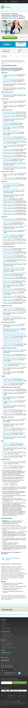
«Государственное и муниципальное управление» (14, 436)
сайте (17, 531)
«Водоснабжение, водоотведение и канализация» (15, 166)
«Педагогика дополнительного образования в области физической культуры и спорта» (14, 268)
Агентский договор (6, 642)
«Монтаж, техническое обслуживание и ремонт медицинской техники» (14, 308)
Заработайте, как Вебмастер (8, 635)
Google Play (13, 670)
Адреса (11, 56)
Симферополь (14, 1)
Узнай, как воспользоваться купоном (12, 558)
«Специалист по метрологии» (10, 74)
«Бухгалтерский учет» (8, 354)
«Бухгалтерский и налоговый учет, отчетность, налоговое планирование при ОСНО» (14, 358)
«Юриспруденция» (7, 455)
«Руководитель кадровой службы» (11, 396)
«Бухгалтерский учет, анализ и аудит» (12, 367)
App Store (5, 670)
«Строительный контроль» (9, 115)
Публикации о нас (6, 623)
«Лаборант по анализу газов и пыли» (11, 328)
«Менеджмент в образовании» (10, 230)
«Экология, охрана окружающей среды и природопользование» (12, 378)
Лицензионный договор (7, 644)
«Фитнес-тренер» (7, 302)
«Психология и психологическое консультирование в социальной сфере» (12, 189)
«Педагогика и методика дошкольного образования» (12, 222)
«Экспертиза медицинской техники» (11, 312)
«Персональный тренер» (9, 296)
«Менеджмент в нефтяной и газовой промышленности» (11, 428)
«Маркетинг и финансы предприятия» (12, 350)
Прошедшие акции (6, 637)
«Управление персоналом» (9, 389)
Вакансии (4, 625)
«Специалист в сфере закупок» (10, 173)
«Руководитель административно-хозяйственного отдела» (15, 141)
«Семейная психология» (8, 204)
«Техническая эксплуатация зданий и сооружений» (12, 123)
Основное (4, 56)
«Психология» (6, 198)
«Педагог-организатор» (8, 238)
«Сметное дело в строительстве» (10, 126)
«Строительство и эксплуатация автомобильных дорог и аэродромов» (14, 137)
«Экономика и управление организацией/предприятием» (13, 432)
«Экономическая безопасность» (10, 371)
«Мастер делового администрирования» (12, 423)
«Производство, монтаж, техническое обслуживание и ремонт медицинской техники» (14, 316)
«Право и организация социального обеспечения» (15, 447)
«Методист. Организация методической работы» (14, 241)
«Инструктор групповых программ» (11, 284)
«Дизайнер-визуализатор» (9, 152)
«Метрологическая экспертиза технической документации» (13, 79)
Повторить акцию (9, 37)
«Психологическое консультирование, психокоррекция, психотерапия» (12, 184)
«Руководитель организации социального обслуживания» (13, 466)
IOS (21, 60)
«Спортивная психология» (9, 210)
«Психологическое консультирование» (12, 194)
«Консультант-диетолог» (8, 251)
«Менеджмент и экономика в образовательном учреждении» (14, 235)
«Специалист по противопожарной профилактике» (15, 94)
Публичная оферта (6, 646)
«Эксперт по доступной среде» (10, 145)
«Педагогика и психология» (9, 201)
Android (3, 61)
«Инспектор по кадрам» (8, 413)
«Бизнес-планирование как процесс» (11, 419)
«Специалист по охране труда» (10, 101)
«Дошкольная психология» (9, 213)
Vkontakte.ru (4, 660)
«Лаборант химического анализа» (11, 324)
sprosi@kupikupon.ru (6, 652)
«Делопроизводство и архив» (10, 400)
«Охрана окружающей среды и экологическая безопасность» (14, 383)
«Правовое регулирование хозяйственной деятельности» (13, 443)
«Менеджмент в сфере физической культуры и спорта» (14, 259)
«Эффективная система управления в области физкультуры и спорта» (14, 255)
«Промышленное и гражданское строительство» (14, 162)
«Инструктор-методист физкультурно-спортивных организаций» (15, 273)
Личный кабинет (26, 1)
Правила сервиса (6, 627)
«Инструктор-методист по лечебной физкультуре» (15, 263)
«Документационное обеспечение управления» (14, 405)
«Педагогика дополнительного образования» (13, 226)
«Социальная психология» (9, 207)
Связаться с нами (5, 654)
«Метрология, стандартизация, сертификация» (14, 87)
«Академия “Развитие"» (6, 70)
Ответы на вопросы (6, 629)
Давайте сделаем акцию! (7, 634)
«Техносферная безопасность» (10, 105)
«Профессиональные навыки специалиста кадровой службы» (13, 410)
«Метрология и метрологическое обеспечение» (14, 83)
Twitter (6, 660)
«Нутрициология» (7, 248)
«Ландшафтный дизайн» (9, 155)
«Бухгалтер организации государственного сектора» (13, 363)
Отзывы (17, 56)
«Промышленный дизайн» (9, 112)
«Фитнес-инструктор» (8, 299)
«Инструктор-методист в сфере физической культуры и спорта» (13, 281)
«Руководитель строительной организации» (13, 118)
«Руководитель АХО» (8, 149)
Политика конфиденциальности (9, 647)
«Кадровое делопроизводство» (10, 392)
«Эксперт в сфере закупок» (9, 177)
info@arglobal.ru (9, 536)
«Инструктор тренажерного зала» (11, 291)
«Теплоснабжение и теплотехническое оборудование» (12, 158)
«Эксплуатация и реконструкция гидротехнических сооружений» (10, 131)
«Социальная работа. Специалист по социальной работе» (14, 462)
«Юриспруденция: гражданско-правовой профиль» (12, 452)
